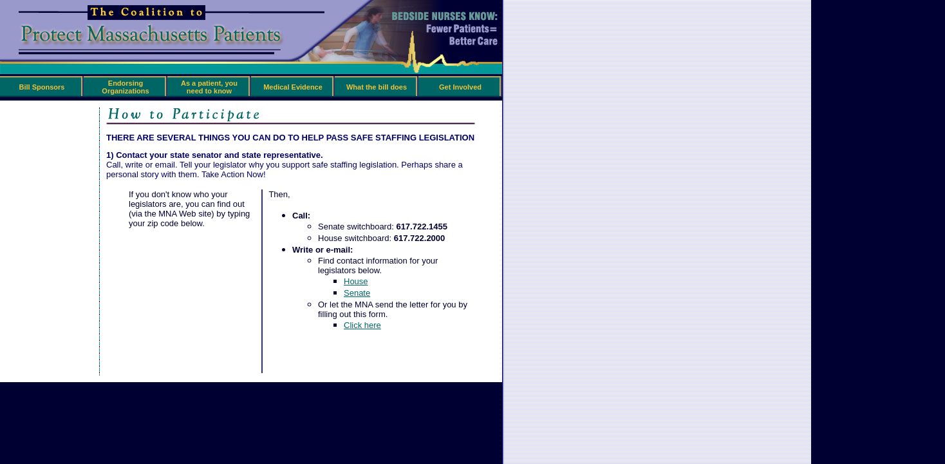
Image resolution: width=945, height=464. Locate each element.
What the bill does (376, 87)
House (356, 281)
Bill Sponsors (42, 87)
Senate (357, 293)
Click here (362, 325)
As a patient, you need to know (209, 87)
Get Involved (460, 87)
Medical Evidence (293, 87)
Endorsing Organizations (125, 87)
